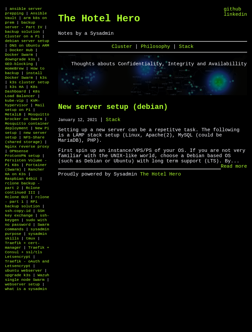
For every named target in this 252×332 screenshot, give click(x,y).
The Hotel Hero (99, 20)
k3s (43, 88)
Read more (234, 182)
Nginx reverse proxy (27, 166)
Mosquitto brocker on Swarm (27, 132)
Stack (186, 51)
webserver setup (22, 324)
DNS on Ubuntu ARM (29, 51)
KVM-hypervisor (22, 117)
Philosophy (157, 51)
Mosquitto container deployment (27, 143)
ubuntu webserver (23, 308)
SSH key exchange (25, 243)
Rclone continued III (22, 216)
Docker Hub (21, 56)
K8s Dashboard (21, 101)
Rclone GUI (16, 224)
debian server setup (27, 46)
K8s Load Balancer (22, 106)
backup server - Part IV (23, 27)
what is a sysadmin (26, 329)
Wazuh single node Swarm (27, 316)
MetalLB (13, 130)
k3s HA (17, 98)
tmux (30, 271)
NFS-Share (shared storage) (25, 159)
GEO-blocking (19, 72)
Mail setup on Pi (25, 122)
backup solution (22, 35)
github (233, 10)
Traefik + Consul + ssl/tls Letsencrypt (27, 287)
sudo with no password (26, 253)
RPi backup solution (22, 232)
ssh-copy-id (18, 240)
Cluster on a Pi (22, 40)
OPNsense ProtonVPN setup (22, 174)
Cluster (123, 51)
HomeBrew (14, 77)
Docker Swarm (19, 61)
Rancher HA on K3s (25, 195)
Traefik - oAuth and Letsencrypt (27, 300)
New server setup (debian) (113, 113)
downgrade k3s (20, 67)
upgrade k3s (18, 313)
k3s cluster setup (29, 93)
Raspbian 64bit (21, 203)
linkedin (235, 16)
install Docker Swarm (23, 85)
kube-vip (14, 114)
